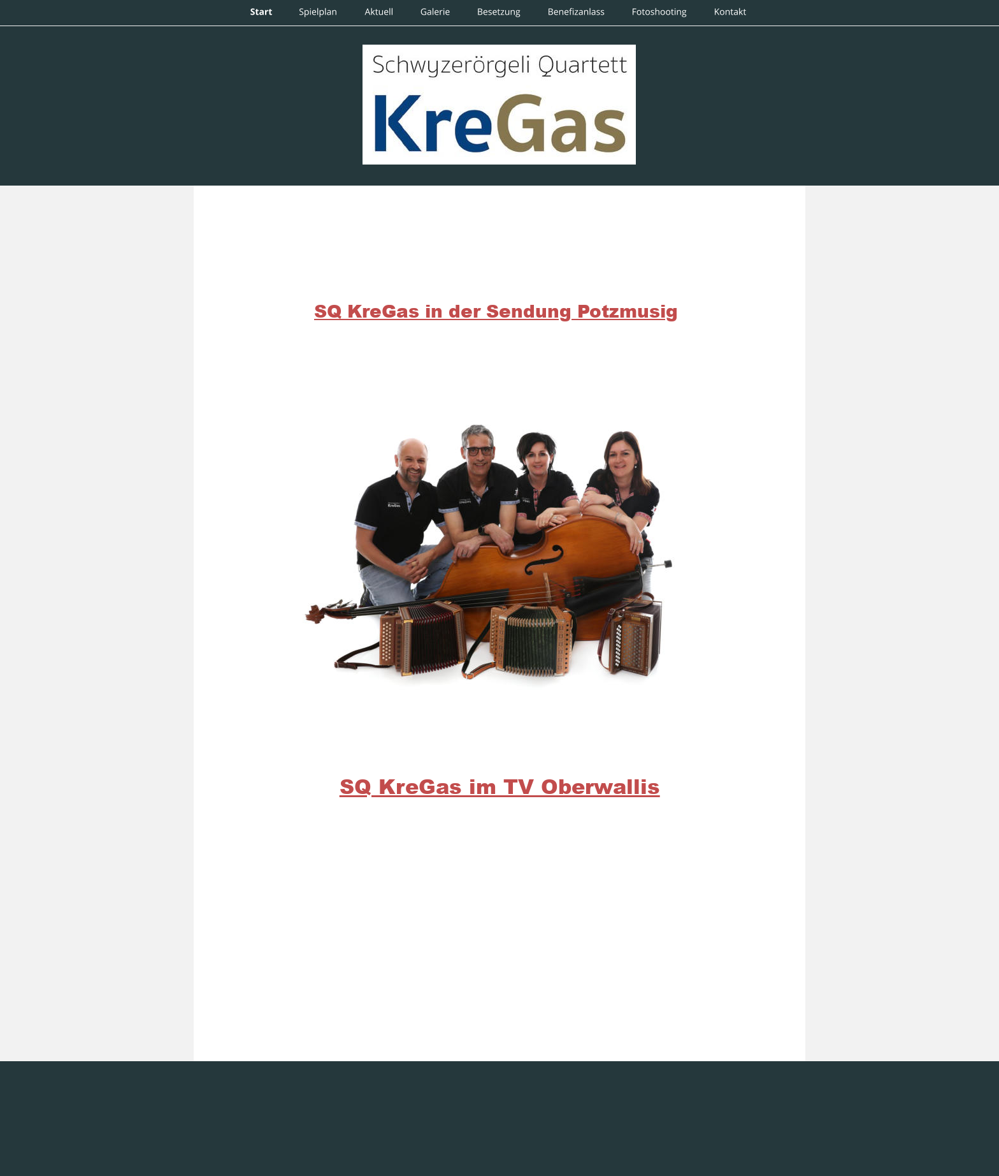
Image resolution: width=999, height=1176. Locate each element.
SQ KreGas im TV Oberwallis (500, 786)
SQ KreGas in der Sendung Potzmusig (496, 310)
